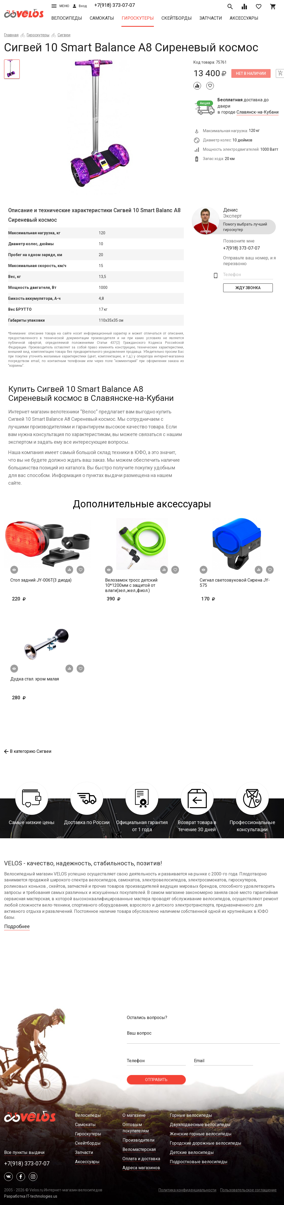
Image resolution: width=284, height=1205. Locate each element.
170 (224, 599)
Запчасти (210, 18)
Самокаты (102, 18)
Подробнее (17, 926)
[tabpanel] (106, 128)
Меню (60, 6)
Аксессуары (244, 18)
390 (129, 599)
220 (27, 599)
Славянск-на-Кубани (258, 112)
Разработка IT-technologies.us (30, 1196)
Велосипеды (66, 18)
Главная (11, 35)
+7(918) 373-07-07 (114, 5)
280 (27, 697)
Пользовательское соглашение (248, 1190)
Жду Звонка (248, 288)
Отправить (156, 1079)
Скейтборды (177, 18)
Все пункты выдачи (24, 1152)
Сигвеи (64, 35)
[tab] (11, 69)
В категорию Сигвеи (27, 751)
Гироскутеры (138, 18)
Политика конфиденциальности (187, 1190)
